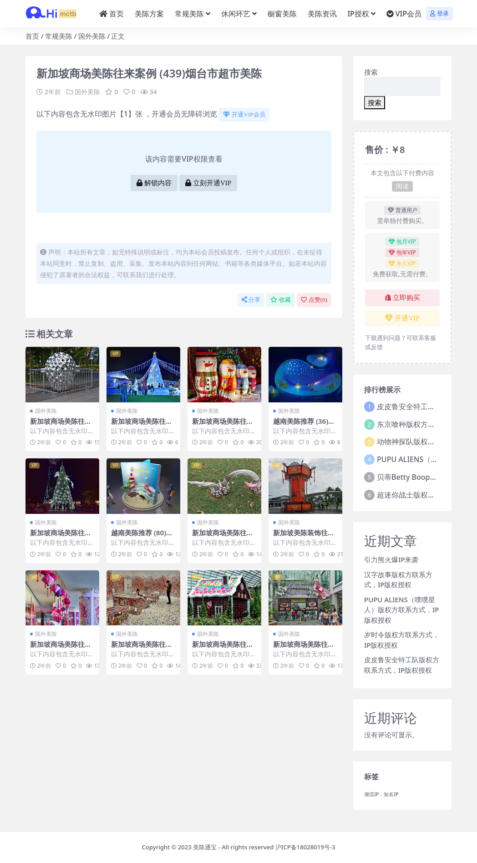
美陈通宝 (205, 847)
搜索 (371, 71)
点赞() (314, 299)
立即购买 (402, 297)
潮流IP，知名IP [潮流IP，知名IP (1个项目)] (381, 794)
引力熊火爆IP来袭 (391, 559)
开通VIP (402, 318)
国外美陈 (92, 36)
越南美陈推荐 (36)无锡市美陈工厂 (304, 425)
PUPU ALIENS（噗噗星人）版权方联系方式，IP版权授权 (401, 609)
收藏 (280, 299)
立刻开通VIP (208, 183)
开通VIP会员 (244, 114)
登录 (439, 13)
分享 (251, 299)
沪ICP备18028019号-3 (305, 847)
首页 (32, 36)
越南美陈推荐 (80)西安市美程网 (142, 536)
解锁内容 (154, 183)
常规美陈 (58, 36)
